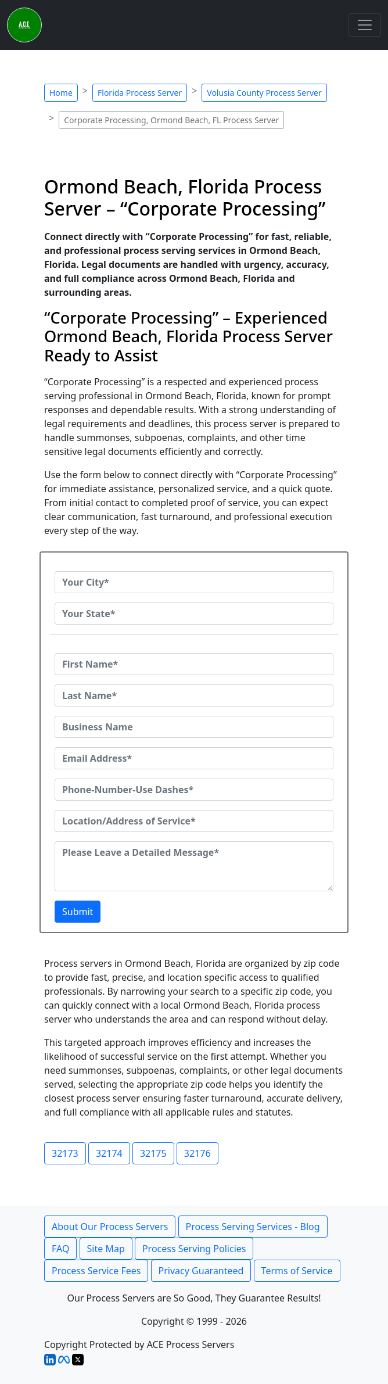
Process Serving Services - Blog (253, 1226)
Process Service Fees (96, 1270)
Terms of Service (297, 1270)
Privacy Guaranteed (201, 1270)
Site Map (106, 1248)
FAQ (60, 1248)
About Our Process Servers (110, 1226)
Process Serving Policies (194, 1248)
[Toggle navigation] (365, 25)
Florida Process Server (140, 92)
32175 (153, 1153)
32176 (197, 1153)
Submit (77, 911)
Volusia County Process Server (264, 92)
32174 (109, 1153)
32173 (65, 1153)
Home (61, 92)
